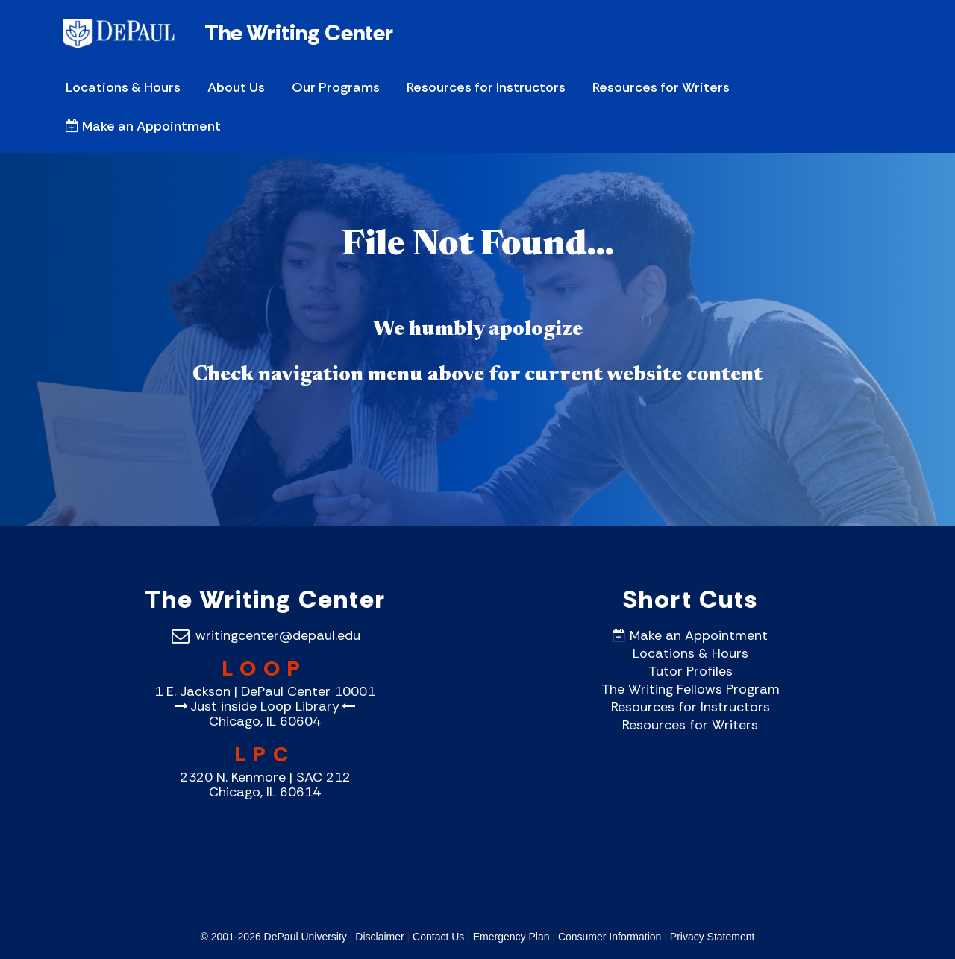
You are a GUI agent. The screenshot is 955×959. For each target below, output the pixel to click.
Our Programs (336, 87)
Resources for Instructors (486, 87)
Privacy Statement (712, 937)
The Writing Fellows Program (690, 689)
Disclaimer (379, 937)
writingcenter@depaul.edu (265, 635)
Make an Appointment (143, 126)
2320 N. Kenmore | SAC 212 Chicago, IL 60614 (265, 784)
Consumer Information (610, 937)
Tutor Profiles (690, 671)
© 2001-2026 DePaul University (274, 937)
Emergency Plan (511, 937)
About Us (236, 87)
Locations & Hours (123, 87)
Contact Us (438, 937)
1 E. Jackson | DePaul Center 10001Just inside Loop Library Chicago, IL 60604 (264, 706)
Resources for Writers (661, 87)
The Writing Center (298, 32)
